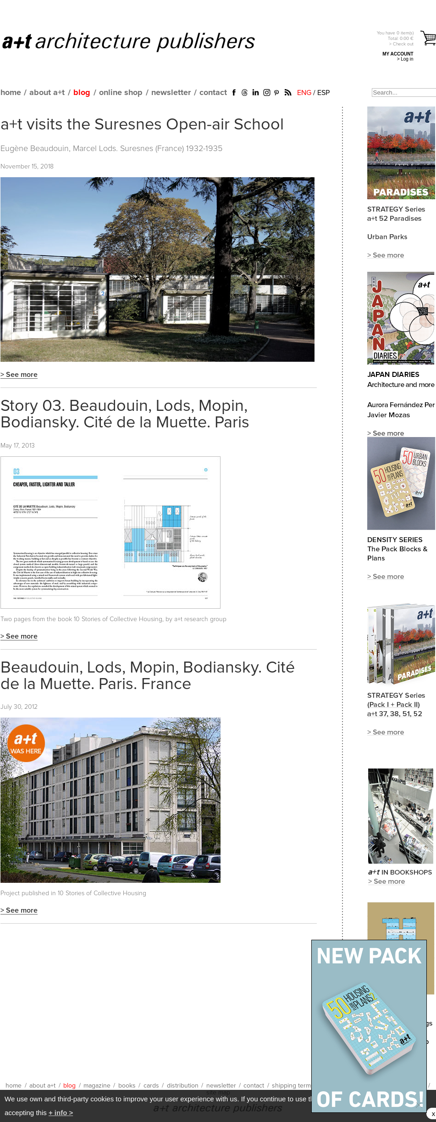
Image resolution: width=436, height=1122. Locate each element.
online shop (121, 93)
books (127, 1086)
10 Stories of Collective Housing (102, 893)
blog (81, 93)
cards (151, 1086)
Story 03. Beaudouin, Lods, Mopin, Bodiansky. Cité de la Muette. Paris (124, 414)
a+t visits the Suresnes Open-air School (142, 125)
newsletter (171, 93)
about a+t (47, 93)
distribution (183, 1086)
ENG (304, 92)
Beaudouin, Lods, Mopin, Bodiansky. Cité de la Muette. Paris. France (147, 676)
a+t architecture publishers (140, 42)
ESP (323, 92)
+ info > (61, 1112)
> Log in (405, 59)
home (10, 93)
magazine (96, 1086)
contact (213, 93)
